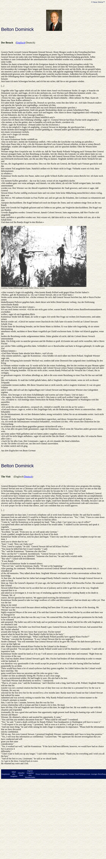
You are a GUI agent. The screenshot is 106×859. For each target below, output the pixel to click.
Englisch (20, 42)
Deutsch (28, 476)
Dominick (24, 29)
